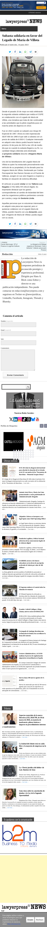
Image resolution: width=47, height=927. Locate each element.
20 (16, 455)
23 (23, 455)
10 (14, 452)
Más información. (14, 924)
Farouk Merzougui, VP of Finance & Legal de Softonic (10, 245)
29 (16, 457)
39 (18, 459)
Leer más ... (27, 483)
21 (18, 455)
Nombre (7, 321)
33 (26, 457)
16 (28, 452)
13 (21, 452)
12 (18, 452)
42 (26, 459)
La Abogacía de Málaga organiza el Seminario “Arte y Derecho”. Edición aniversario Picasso (36, 247)
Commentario (5, 348)
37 (14, 459)
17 (30, 452)
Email (6, 330)
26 (30, 455)
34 (28, 457)
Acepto (30, 920)
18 (33, 452)
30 (18, 457)
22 (21, 455)
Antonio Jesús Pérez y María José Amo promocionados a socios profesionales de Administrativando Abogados (32, 494)
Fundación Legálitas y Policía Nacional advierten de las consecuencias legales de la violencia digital (32, 541)
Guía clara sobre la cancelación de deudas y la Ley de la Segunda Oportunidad (32, 793)
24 (26, 455)
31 (21, 457)
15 (26, 452)
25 (28, 455)
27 (33, 455)
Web (2, 339)
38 (16, 459)
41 (23, 459)
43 (28, 459)
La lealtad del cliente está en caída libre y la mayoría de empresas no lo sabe (32, 746)
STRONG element (35, 13)
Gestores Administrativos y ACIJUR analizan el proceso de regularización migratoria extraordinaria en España (31, 656)
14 (23, 452)
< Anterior (4, 242)
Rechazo (39, 920)
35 (30, 457)
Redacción (7, 254)
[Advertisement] (23, 879)
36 (33, 457)
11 (16, 452)
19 (14, 455)
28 (14, 457)
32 (23, 457)
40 (21, 459)
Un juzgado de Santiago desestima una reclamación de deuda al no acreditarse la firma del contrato (32, 633)
